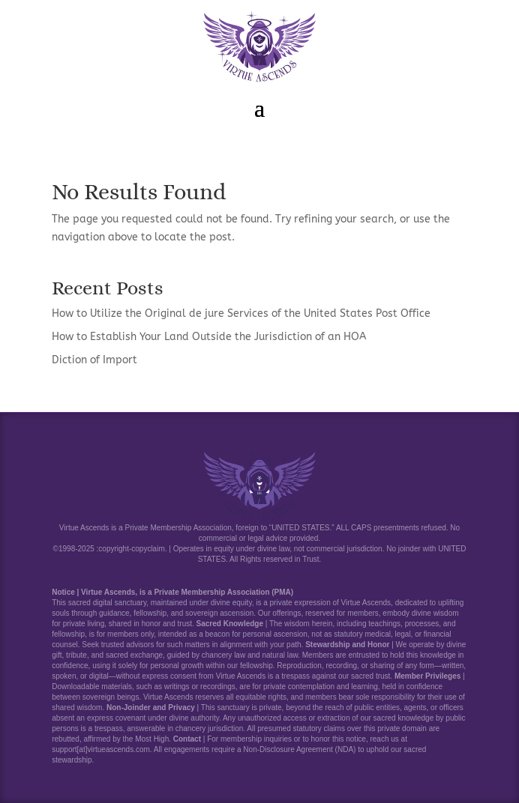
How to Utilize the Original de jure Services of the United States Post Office (241, 313)
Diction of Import (94, 360)
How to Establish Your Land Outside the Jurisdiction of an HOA (209, 336)
